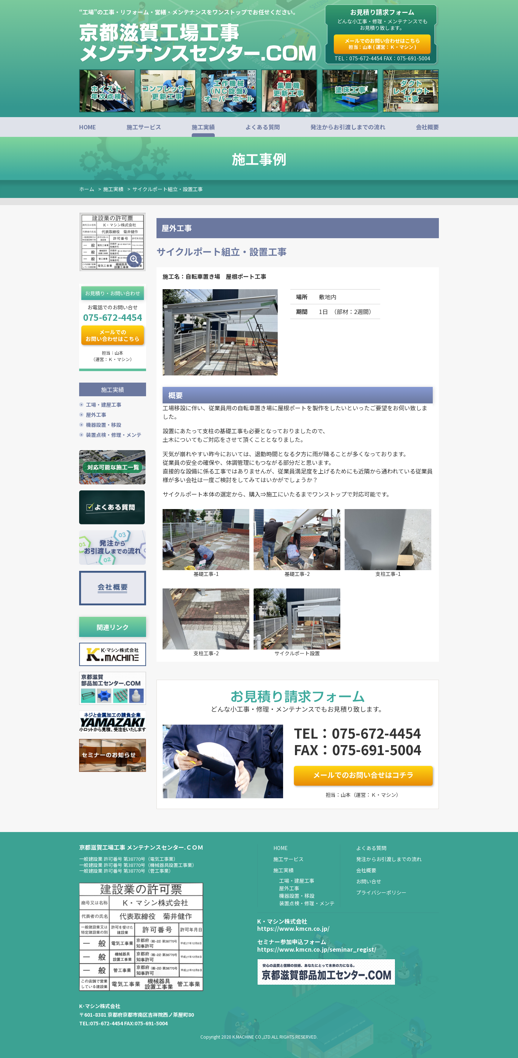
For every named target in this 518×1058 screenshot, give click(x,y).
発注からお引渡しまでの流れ (347, 127)
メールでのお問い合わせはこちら (382, 43)
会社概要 (427, 127)
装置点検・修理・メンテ (113, 434)
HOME (87, 127)
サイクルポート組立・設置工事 (167, 189)
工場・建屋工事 (103, 403)
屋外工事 (96, 413)
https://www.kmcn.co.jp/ (293, 928)
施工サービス (144, 127)
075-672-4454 (112, 316)
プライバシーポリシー (381, 892)
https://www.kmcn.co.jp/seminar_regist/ (316, 949)
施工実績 (203, 127)
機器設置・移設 (103, 424)
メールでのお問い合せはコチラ (363, 775)
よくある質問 (262, 127)
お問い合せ (368, 881)
